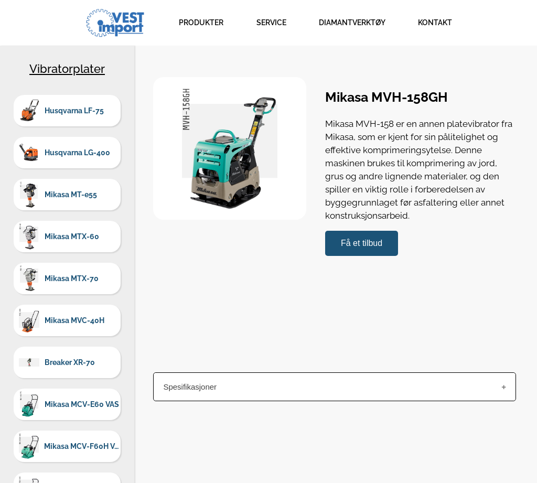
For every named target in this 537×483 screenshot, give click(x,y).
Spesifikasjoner (190, 386)
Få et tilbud (361, 243)
